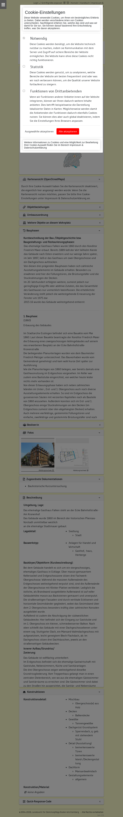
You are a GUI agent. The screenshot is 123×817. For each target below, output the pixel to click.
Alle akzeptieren (68, 131)
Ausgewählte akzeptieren (39, 131)
